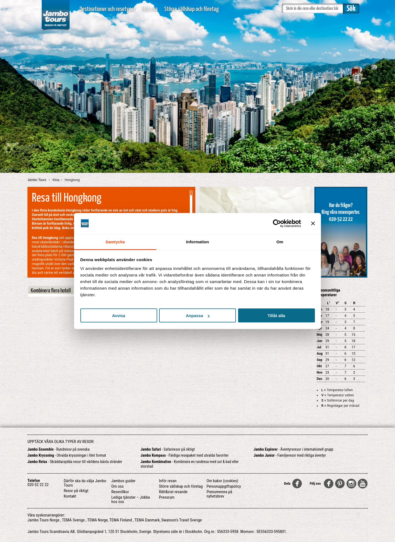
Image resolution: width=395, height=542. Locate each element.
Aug (320, 353)
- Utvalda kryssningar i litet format (66, 455)
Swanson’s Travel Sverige (181, 520)
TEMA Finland (120, 520)
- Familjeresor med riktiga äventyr (290, 455)
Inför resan (167, 480)
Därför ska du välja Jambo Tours (85, 483)
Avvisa (118, 315)
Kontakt (70, 496)
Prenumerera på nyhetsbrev (219, 494)
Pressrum (166, 497)
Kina (56, 180)
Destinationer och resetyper (108, 9)
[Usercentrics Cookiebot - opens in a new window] (277, 223)
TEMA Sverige (73, 520)
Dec (320, 379)
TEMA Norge (97, 520)
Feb (319, 316)
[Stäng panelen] (313, 223)
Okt (319, 366)
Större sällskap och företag (191, 9)
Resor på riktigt (76, 490)
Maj (319, 335)
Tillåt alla (276, 315)
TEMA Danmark (147, 520)
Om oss (117, 486)
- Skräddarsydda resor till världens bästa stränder (74, 461)
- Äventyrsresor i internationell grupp (294, 449)
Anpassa (198, 315)
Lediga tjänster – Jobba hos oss (130, 499)
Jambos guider (123, 480)
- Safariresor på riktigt (167, 449)
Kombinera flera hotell (51, 290)
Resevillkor (120, 491)
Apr (319, 328)
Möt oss (150, 9)
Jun (319, 341)
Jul (319, 347)
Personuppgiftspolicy (224, 486)
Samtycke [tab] (115, 241)
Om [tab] (279, 241)
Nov (320, 372)
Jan (319, 309)
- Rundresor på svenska (58, 449)
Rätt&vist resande (173, 491)
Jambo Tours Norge (43, 520)
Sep (320, 360)
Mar (320, 322)
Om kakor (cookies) (222, 480)
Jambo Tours (37, 180)
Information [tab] (197, 241)
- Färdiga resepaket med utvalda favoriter (184, 455)
